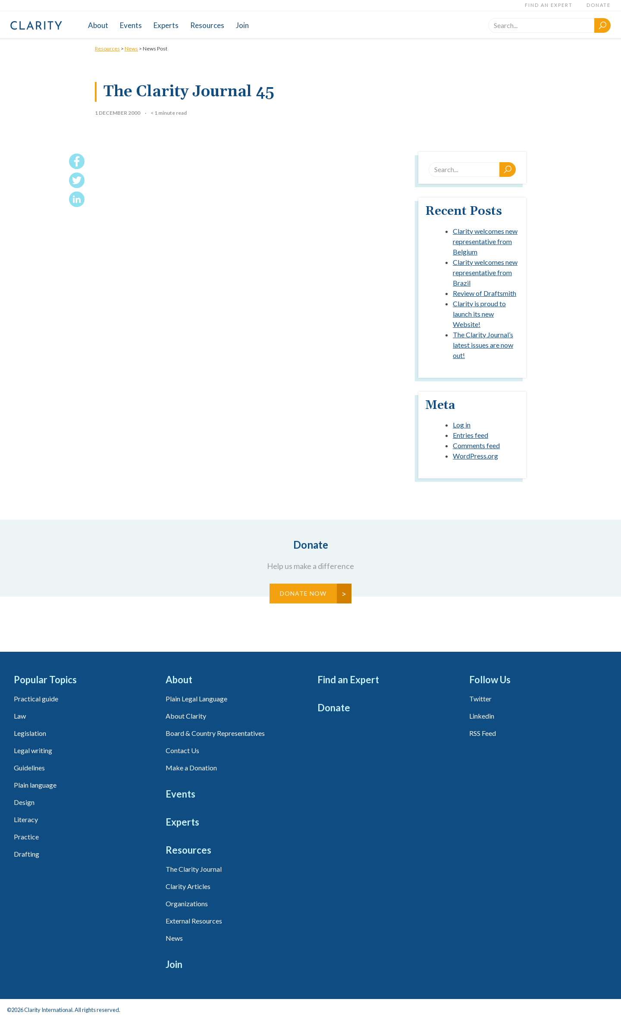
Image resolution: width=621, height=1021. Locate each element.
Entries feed (470, 435)
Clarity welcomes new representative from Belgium (485, 241)
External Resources (194, 921)
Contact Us (182, 750)
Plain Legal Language (196, 698)
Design (24, 802)
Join (242, 25)
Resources (207, 25)
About (98, 25)
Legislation (30, 733)
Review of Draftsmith (484, 293)
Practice (26, 837)
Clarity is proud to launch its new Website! (479, 313)
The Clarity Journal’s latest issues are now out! (483, 344)
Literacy (26, 819)
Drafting (26, 854)
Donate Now (303, 593)
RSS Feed (482, 733)
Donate (598, 5)
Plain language (35, 785)
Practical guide (36, 698)
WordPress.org (475, 456)
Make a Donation (191, 767)
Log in (461, 425)
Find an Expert (549, 5)
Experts (166, 25)
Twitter (480, 698)
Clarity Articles (188, 886)
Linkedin (481, 716)
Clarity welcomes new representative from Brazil (485, 272)
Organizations (187, 903)
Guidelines (29, 767)
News (131, 48)
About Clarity (186, 716)
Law (20, 716)
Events (131, 25)
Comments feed (476, 445)
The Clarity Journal (194, 869)
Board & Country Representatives (215, 733)
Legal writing (33, 750)
